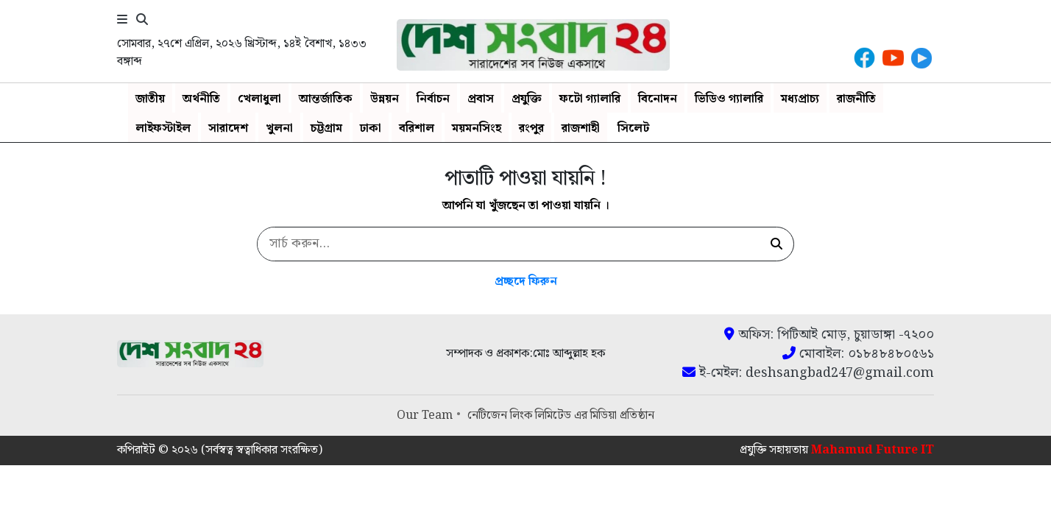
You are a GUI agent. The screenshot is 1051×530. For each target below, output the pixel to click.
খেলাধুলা (259, 99)
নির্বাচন (433, 99)
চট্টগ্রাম (326, 128)
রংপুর (531, 128)
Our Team (425, 415)
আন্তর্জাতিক (326, 99)
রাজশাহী (581, 128)
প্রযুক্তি (527, 99)
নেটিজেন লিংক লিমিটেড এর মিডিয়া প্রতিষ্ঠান (560, 415)
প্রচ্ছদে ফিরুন (526, 281)
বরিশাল (416, 128)
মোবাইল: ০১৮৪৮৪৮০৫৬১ (858, 354)
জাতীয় (150, 99)
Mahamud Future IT (872, 450)
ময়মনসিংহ (476, 128)
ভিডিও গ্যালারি (729, 99)
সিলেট (633, 128)
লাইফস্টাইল (163, 128)
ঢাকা (370, 128)
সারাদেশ (228, 128)
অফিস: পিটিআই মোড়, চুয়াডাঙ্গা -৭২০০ (829, 334)
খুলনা (279, 128)
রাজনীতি (856, 99)
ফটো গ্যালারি (589, 99)
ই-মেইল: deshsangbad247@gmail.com (808, 373)
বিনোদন (657, 99)
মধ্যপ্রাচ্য (800, 99)
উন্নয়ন (384, 99)
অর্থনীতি (201, 99)
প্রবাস (480, 99)
